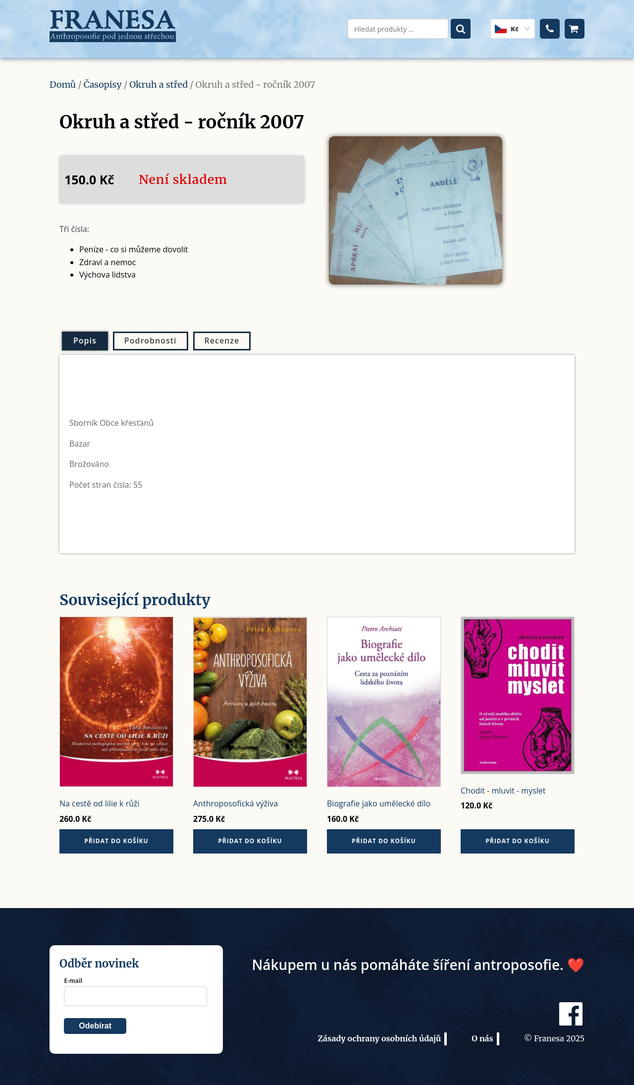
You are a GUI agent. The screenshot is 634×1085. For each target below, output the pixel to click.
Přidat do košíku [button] (116, 835)
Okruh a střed (158, 78)
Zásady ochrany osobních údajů (379, 1033)
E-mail (73, 975)
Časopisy (103, 78)
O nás (482, 1033)
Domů (63, 78)
